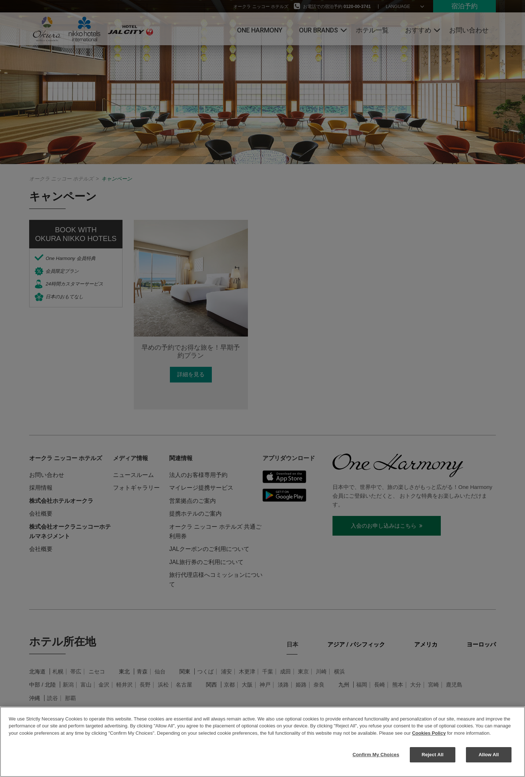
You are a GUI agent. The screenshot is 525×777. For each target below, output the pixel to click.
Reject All (432, 754)
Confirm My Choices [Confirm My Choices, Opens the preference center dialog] (376, 754)
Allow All (489, 754)
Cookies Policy (429, 733)
